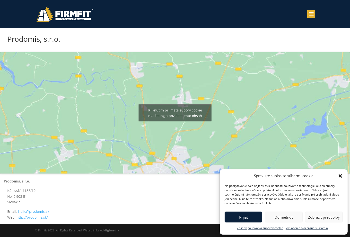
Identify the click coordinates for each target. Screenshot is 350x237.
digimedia (111, 230)
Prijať (243, 217)
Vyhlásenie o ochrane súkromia (307, 228)
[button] (340, 176)
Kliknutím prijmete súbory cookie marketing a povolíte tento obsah (175, 113)
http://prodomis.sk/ (32, 217)
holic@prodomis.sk (33, 211)
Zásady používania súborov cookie (260, 228)
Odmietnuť (283, 217)
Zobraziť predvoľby (324, 217)
